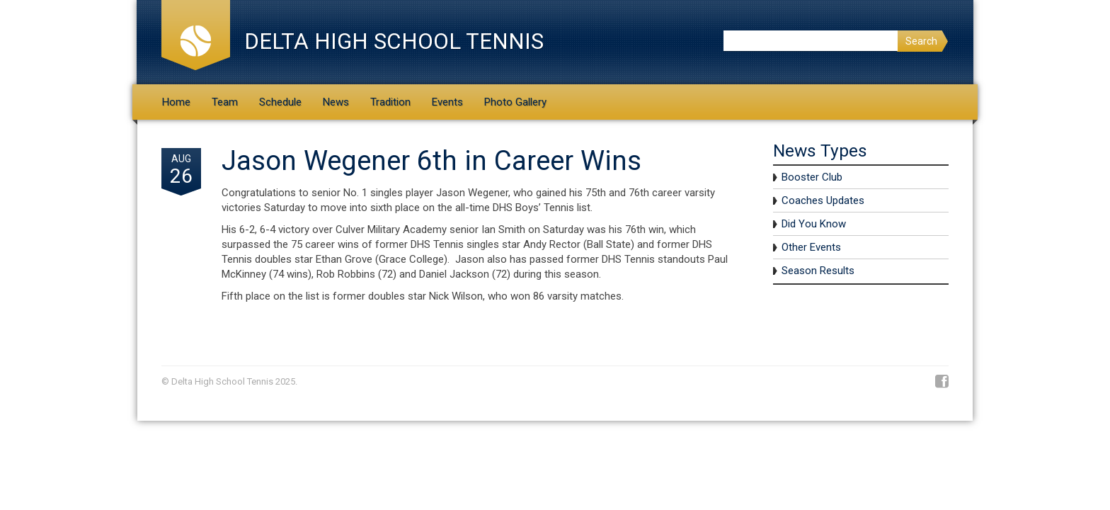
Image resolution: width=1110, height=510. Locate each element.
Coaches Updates (823, 200)
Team (225, 102)
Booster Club (812, 177)
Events (447, 102)
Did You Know (814, 223)
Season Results (818, 270)
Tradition (390, 102)
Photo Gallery (515, 102)
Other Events (811, 247)
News (336, 102)
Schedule (280, 102)
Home (176, 102)
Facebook (942, 382)
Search (921, 41)
